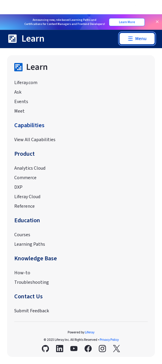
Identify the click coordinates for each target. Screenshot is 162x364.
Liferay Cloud (27, 196)
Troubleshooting (31, 282)
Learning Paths (29, 244)
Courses (22, 234)
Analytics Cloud (29, 168)
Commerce (25, 177)
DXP (18, 187)
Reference (24, 206)
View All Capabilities (34, 139)
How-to (22, 273)
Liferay (89, 332)
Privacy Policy (109, 340)
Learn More (127, 22)
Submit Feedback (31, 311)
